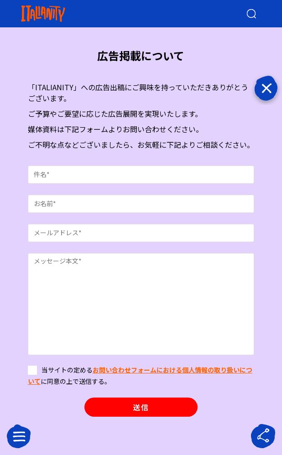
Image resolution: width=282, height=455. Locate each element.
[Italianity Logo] (57, 13)
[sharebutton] (263, 436)
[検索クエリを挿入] (244, 14)
